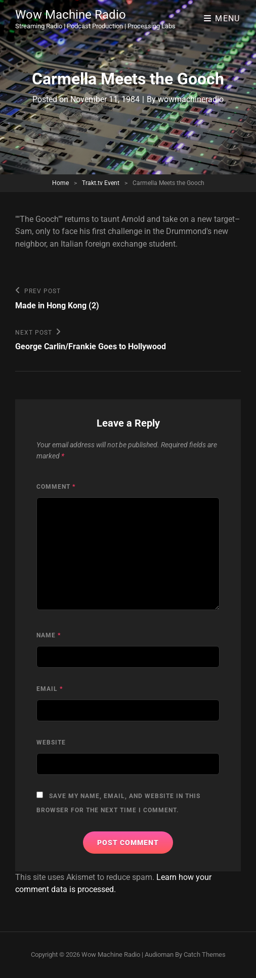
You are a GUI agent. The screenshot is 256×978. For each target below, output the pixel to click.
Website (51, 742)
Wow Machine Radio (70, 15)
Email (49, 688)
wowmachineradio (191, 99)
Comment (55, 486)
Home (60, 183)
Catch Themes (205, 954)
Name (48, 635)
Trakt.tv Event (100, 183)
